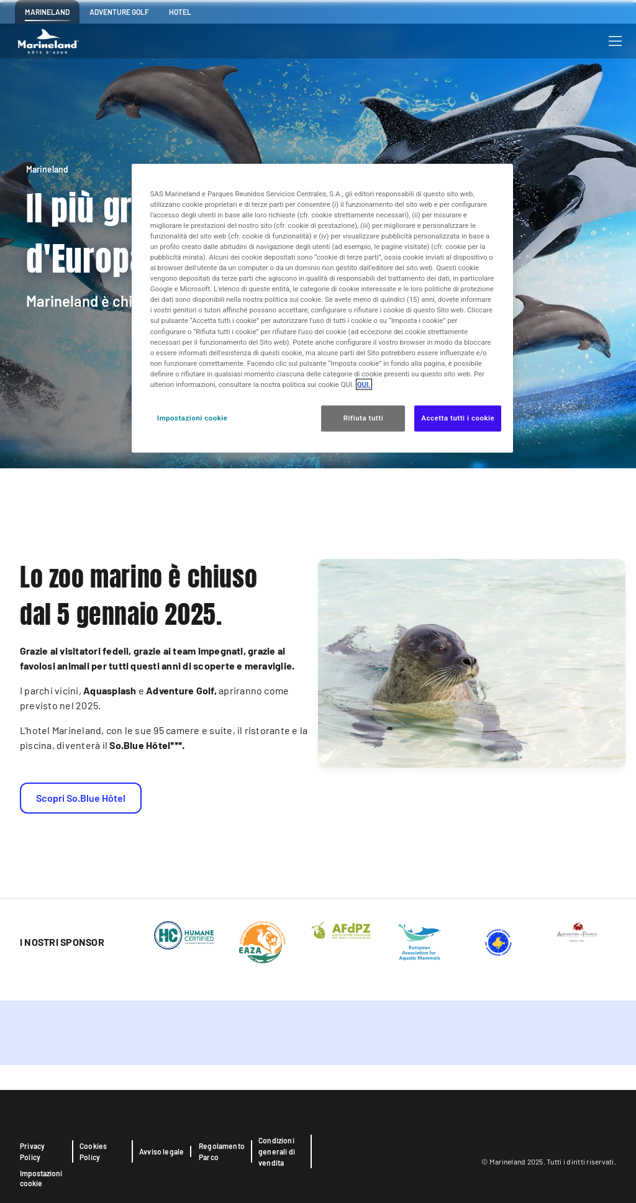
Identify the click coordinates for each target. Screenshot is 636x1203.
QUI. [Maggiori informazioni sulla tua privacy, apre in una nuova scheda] (364, 384)
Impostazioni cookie (41, 1178)
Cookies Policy (93, 1151)
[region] (322, 307)
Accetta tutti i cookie (457, 418)
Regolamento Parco (222, 1151)
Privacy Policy (32, 1151)
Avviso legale (161, 1151)
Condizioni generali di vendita (276, 1151)
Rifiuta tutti (363, 418)
